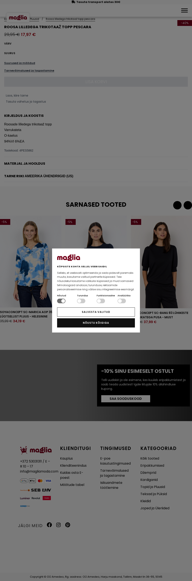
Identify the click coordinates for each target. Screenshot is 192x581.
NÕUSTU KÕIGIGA (96, 323)
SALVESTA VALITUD (96, 312)
